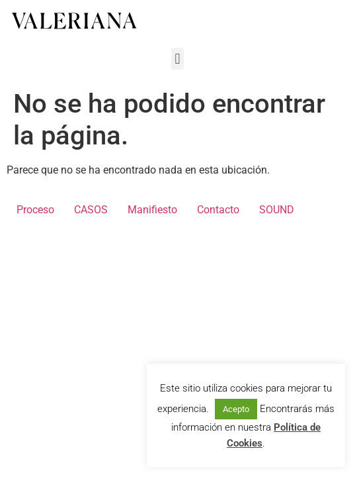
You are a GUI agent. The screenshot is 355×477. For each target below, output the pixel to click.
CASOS (91, 209)
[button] (177, 59)
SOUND (276, 209)
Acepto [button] (236, 409)
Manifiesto (152, 209)
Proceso (35, 209)
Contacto (218, 209)
